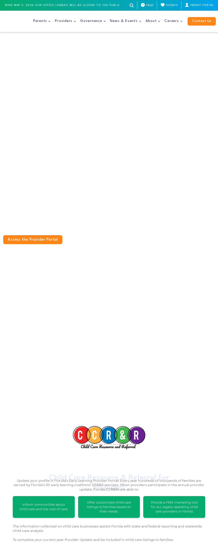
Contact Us (201, 21)
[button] (42, 21)
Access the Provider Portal (33, 240)
